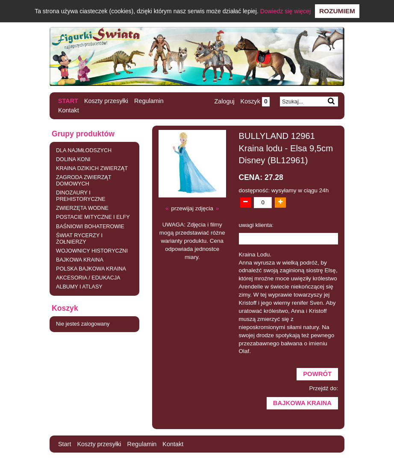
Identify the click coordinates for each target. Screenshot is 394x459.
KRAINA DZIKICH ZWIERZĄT (92, 168)
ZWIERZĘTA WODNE (82, 208)
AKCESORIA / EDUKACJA (88, 278)
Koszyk (255, 101)
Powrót (317, 374)
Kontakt (68, 110)
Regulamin (149, 100)
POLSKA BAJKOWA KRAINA (91, 269)
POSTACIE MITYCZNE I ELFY (93, 217)
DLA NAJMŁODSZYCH (84, 150)
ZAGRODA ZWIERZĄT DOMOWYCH (83, 180)
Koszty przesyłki (106, 100)
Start (68, 100)
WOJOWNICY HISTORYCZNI (92, 251)
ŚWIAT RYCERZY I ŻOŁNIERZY (79, 238)
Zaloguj (224, 101)
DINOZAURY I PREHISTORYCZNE (81, 196)
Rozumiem (337, 11)
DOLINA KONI (73, 159)
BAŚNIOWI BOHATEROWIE (90, 227)
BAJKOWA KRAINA (79, 260)
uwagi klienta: (256, 225)
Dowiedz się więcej (285, 11)
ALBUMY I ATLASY (79, 287)
